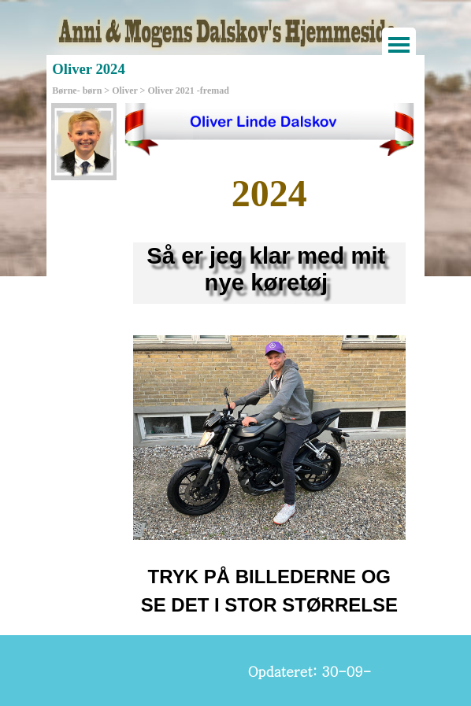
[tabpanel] (269, 193)
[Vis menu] (399, 44)
